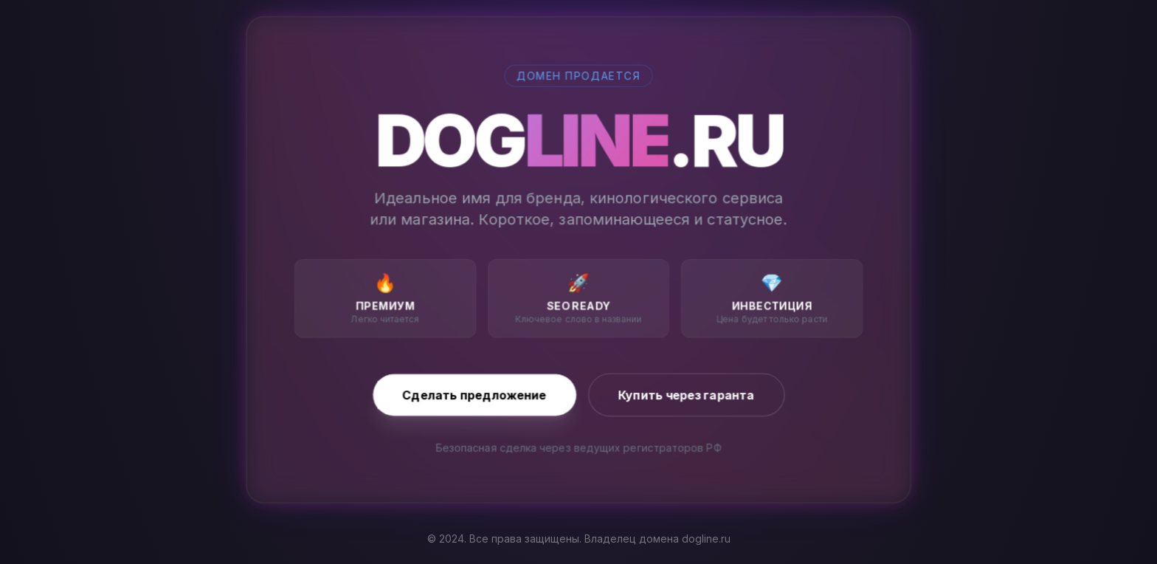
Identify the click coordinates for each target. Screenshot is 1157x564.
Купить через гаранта (686, 395)
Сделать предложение (475, 395)
